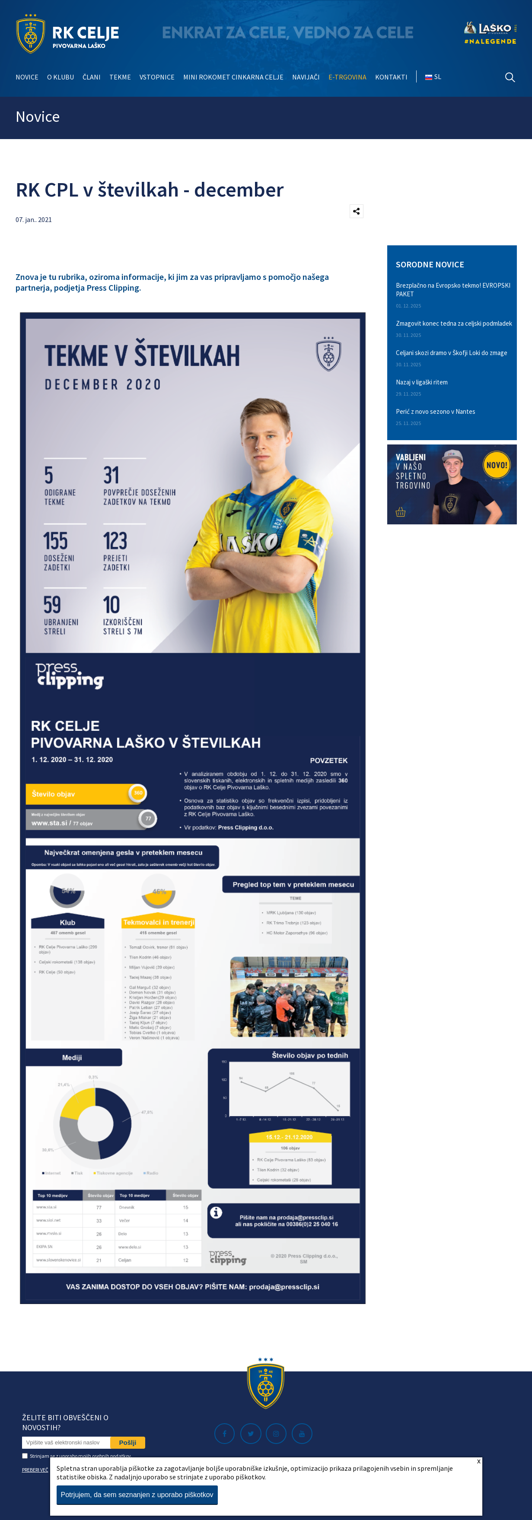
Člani (92, 77)
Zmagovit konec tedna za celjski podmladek (454, 323)
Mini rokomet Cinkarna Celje (233, 77)
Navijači (306, 77)
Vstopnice (157, 77)
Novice (27, 77)
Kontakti (391, 77)
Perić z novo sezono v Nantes (435, 411)
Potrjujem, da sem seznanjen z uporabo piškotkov (137, 1494)
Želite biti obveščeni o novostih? (65, 1422)
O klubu (60, 77)
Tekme (120, 77)
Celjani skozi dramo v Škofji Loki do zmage (451, 353)
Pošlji (127, 1442)
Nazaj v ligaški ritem (422, 382)
